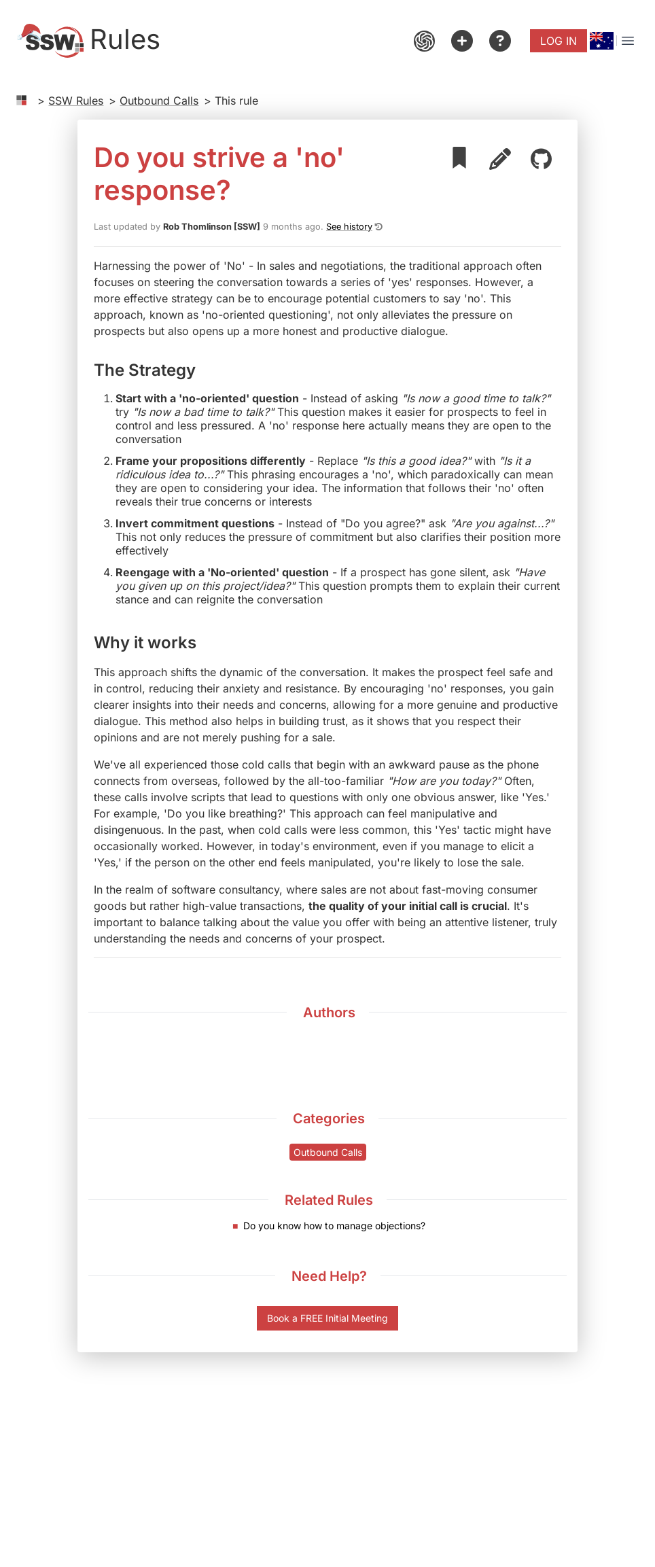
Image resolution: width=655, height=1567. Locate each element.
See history (349, 227)
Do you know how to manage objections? (334, 1225)
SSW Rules (75, 100)
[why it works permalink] (204, 641)
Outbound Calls (159, 100)
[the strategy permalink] (204, 369)
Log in (558, 41)
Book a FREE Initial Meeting (327, 1318)
